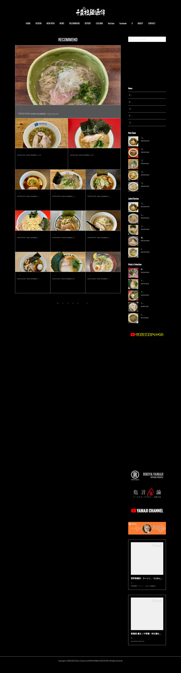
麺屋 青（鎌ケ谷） (148, 241)
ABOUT (140, 23)
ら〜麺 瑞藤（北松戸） (150, 218)
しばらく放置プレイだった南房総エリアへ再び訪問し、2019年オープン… (102, 245)
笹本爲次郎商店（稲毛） (101, 281)
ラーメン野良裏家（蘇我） (67, 281)
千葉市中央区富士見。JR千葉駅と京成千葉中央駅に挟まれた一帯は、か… (32, 286)
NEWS (62, 23)
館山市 (75, 251)
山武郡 (39, 168)
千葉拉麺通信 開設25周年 (139, 95)
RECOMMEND (74, 23)
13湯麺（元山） (147, 318)
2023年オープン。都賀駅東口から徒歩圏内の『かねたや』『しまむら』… (32, 204)
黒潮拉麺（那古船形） (64, 239)
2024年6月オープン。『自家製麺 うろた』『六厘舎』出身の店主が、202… (102, 204)
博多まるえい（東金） (64, 198)
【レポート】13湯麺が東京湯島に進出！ (145, 109)
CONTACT (151, 23)
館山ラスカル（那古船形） (102, 239)
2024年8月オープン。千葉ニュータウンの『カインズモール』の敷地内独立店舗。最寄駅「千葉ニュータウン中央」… (93, 162)
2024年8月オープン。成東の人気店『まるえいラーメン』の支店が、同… (67, 204)
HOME (28, 23)
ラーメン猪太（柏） (149, 307)
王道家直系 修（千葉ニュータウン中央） (93, 157)
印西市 (92, 168)
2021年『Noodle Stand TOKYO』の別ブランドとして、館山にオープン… (67, 245)
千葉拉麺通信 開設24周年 (139, 102)
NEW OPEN (51, 23)
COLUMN (99, 23)
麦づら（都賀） (26, 198)
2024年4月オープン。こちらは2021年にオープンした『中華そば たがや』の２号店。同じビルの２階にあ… (68, 114)
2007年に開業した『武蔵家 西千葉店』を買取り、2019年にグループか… (67, 286)
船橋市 (110, 209)
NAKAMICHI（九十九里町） (31, 157)
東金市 (75, 209)
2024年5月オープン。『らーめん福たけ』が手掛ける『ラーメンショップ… (32, 245)
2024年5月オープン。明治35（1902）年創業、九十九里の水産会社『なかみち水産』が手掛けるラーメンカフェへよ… (41, 162)
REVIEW (38, 23)
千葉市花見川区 (53, 119)
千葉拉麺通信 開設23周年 (139, 116)
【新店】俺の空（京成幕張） (152, 141)
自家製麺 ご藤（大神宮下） (102, 198)
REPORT (88, 23)
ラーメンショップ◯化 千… (32, 239)
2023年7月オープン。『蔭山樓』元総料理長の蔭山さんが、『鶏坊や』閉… (103, 286)
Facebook (123, 23)
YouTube (111, 23)
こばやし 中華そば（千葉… (32, 281)
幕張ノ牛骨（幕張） (33, 108)
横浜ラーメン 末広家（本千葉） (153, 272)
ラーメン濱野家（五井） (150, 295)
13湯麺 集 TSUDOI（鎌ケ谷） (152, 252)
